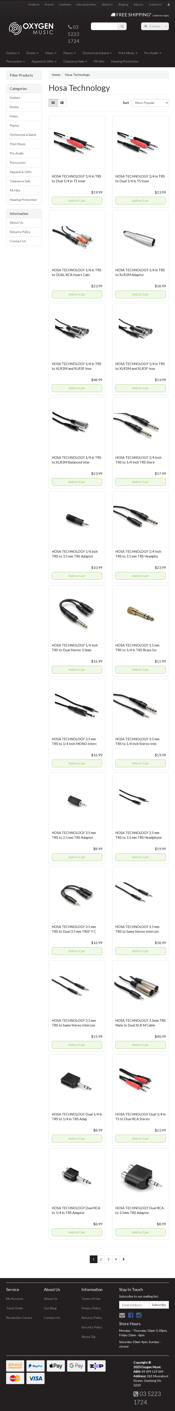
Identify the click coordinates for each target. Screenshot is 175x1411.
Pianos (69, 53)
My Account (14, 1298)
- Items (152, 26)
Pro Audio (152, 53)
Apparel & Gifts (44, 61)
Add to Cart (77, 200)
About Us (107, 4)
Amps (51, 53)
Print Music (127, 53)
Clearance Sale (75, 61)
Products (34, 4)
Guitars (13, 53)
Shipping (123, 4)
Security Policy (91, 1327)
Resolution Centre (19, 1318)
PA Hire (99, 61)
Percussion (15, 61)
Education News (86, 4)
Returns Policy (20, 232)
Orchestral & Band (97, 53)
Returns (138, 4)
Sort (125, 103)
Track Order (14, 1308)
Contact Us (155, 4)
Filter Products (21, 75)
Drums (32, 53)
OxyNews (65, 4)
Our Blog (50, 1308)
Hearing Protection (124, 61)
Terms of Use (90, 1298)
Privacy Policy (91, 1308)
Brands (49, 4)
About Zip (88, 1337)
